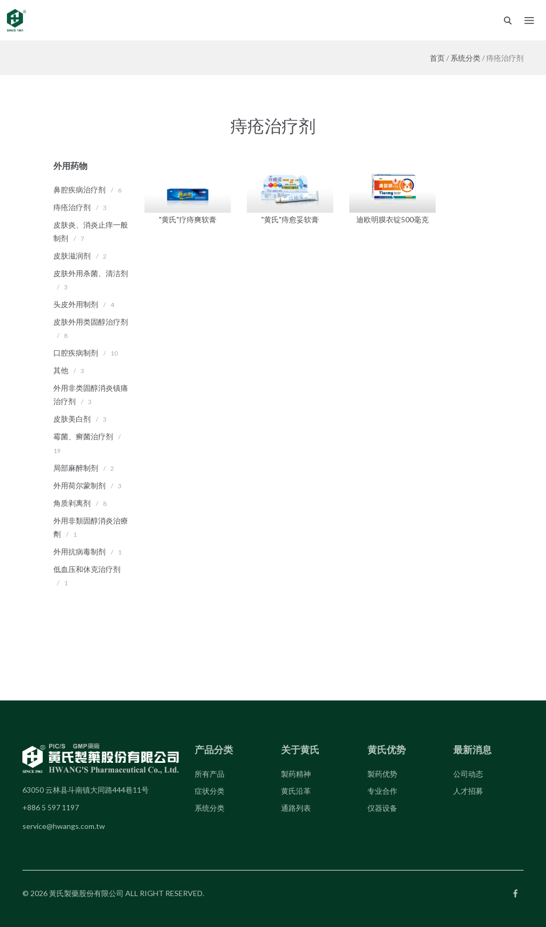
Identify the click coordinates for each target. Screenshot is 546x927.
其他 (60, 370)
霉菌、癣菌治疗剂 (83, 436)
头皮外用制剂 (75, 304)
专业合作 (382, 790)
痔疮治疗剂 (72, 207)
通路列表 (296, 807)
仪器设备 (382, 807)
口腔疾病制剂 (75, 352)
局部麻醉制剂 (75, 467)
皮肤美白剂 (72, 418)
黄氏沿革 (296, 790)
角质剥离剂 (72, 502)
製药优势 (382, 773)
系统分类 (465, 57)
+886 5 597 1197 (50, 807)
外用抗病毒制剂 (79, 551)
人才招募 (468, 790)
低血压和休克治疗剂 (87, 569)
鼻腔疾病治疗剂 (79, 189)
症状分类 (209, 790)
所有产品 (209, 773)
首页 (437, 57)
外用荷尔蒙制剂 (79, 485)
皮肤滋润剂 (72, 255)
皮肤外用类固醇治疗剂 (90, 321)
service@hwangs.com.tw (63, 826)
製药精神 (296, 773)
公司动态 (468, 773)
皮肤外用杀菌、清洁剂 (90, 273)
